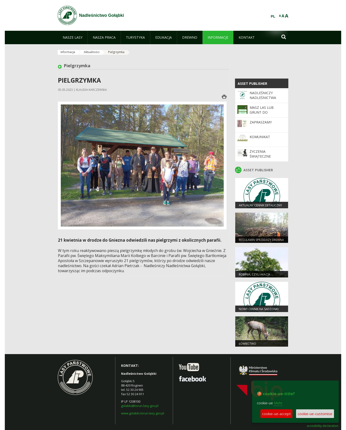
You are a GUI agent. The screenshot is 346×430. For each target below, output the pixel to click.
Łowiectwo (247, 344)
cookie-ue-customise (315, 413)
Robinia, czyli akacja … (256, 274)
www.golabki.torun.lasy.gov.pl (142, 413)
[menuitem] (72, 37)
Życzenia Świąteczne (260, 154)
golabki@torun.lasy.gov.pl (139, 406)
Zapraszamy (261, 122)
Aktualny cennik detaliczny (260, 205)
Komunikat (260, 137)
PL (273, 16)
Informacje (68, 52)
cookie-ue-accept (276, 413)
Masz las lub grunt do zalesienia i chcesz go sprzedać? (267, 114)
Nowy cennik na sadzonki (258, 309)
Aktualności (91, 52)
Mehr (278, 402)
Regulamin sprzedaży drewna (261, 240)
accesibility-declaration (322, 426)
